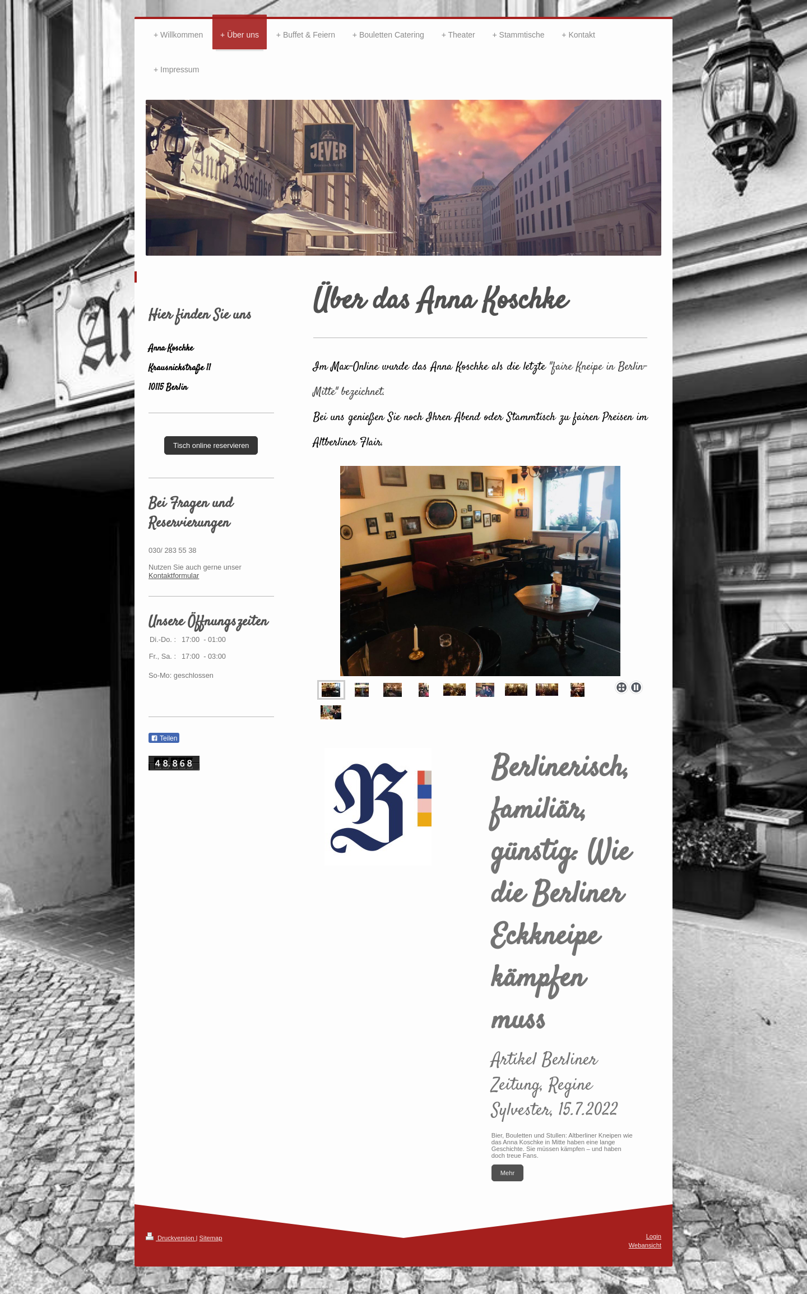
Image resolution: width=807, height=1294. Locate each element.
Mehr (507, 1173)
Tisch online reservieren (211, 445)
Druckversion (171, 1238)
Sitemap (211, 1238)
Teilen (164, 738)
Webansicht (645, 1245)
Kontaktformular (174, 575)
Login (653, 1236)
